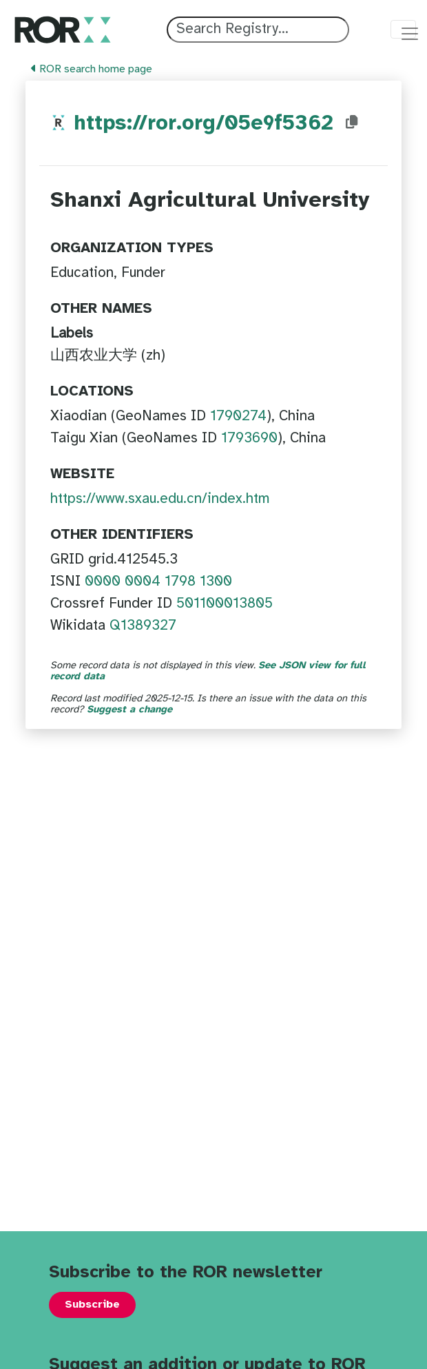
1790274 (238, 416)
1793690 (249, 438)
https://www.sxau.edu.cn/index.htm (160, 498)
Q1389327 (143, 625)
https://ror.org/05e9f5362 (210, 123)
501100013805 (224, 603)
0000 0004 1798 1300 (158, 581)
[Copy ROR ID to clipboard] (366, 122)
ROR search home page (91, 69)
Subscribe (92, 1304)
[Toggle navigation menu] (403, 29)
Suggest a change (129, 709)
